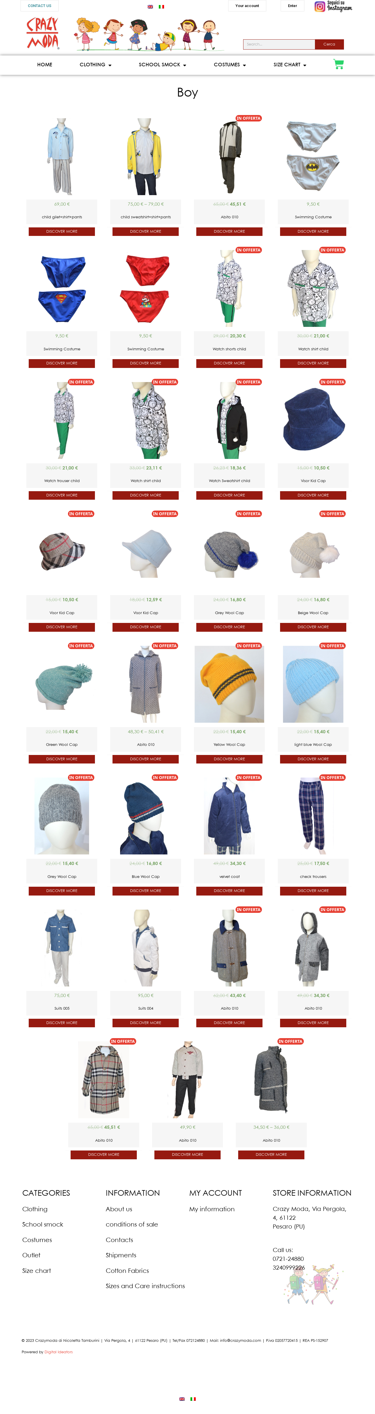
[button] (40, 5)
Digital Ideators (59, 1352)
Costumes (230, 65)
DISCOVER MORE (61, 232)
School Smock (162, 65)
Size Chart (290, 65)
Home (44, 64)
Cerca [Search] (329, 44)
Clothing (96, 65)
